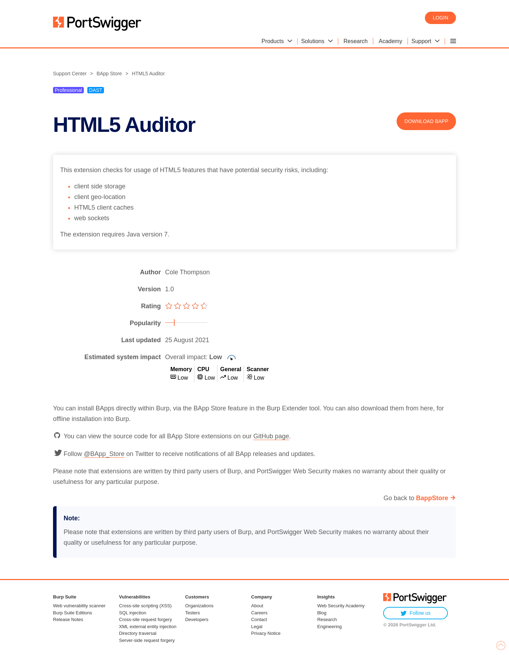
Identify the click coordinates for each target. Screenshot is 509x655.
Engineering (329, 626)
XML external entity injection (147, 626)
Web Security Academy (340, 605)
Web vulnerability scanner (79, 605)
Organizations (199, 605)
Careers (259, 612)
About (257, 605)
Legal (257, 626)
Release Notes (68, 619)
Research (327, 619)
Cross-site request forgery (145, 619)
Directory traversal (137, 633)
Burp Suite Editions (72, 612)
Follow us (415, 613)
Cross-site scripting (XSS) (145, 605)
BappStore (432, 498)
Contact (259, 619)
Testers (192, 612)
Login (440, 18)
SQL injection (132, 612)
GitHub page (271, 436)
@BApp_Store (104, 453)
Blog (321, 612)
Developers (197, 619)
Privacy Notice (266, 633)
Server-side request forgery (147, 640)
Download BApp (426, 121)
